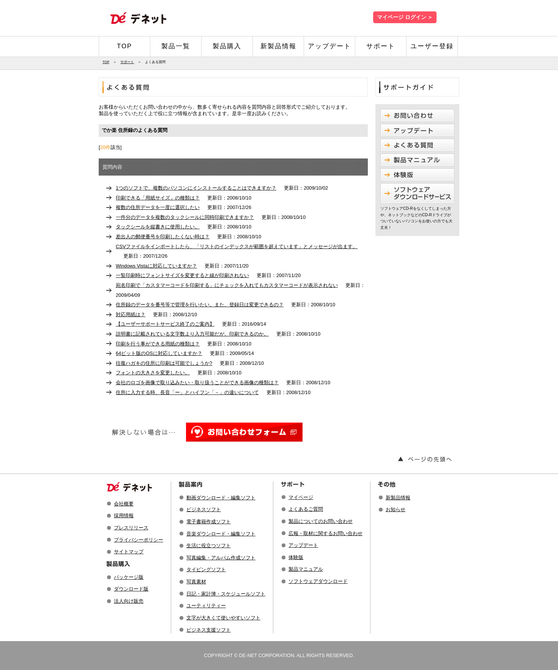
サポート (380, 46)
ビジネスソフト (203, 509)
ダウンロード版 (131, 589)
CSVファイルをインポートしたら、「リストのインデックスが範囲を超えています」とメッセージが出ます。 (237, 246)
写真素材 (196, 581)
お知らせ (395, 509)
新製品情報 (278, 46)
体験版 (295, 557)
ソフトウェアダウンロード (318, 581)
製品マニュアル (305, 569)
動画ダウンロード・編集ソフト (220, 498)
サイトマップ (128, 551)
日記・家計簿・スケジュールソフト (225, 594)
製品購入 (227, 46)
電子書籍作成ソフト (208, 521)
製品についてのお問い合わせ (320, 521)
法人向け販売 (128, 601)
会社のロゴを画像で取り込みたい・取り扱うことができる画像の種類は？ (197, 382)
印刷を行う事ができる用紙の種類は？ (158, 344)
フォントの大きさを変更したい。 (153, 372)
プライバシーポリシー (138, 540)
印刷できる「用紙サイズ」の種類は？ (158, 198)
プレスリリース (131, 528)
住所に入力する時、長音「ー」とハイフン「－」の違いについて (187, 392)
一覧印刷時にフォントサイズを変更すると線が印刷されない (182, 275)
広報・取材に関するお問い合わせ (325, 533)
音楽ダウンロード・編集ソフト (220, 534)
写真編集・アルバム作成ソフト (220, 558)
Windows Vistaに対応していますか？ (156, 266)
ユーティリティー (206, 605)
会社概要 (124, 504)
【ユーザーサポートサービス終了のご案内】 (165, 324)
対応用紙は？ (130, 314)
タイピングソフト (206, 569)
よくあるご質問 (305, 509)
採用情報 (124, 515)
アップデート (329, 46)
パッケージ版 (128, 577)
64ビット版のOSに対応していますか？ (159, 353)
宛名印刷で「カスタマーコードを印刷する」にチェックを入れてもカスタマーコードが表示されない (227, 285)
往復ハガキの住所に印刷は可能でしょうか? (164, 363)
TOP (124, 46)
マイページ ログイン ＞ (405, 17)
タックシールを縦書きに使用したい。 (158, 227)
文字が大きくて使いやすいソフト (223, 618)
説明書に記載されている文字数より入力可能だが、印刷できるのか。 (192, 334)
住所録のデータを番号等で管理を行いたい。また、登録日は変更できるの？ (200, 304)
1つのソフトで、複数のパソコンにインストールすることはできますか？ (196, 188)
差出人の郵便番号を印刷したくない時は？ (163, 236)
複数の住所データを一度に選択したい (158, 207)
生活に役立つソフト (208, 545)
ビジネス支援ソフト (208, 630)
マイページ (300, 497)
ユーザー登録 (432, 46)
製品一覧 (175, 46)
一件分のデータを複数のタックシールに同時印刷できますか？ (185, 217)
